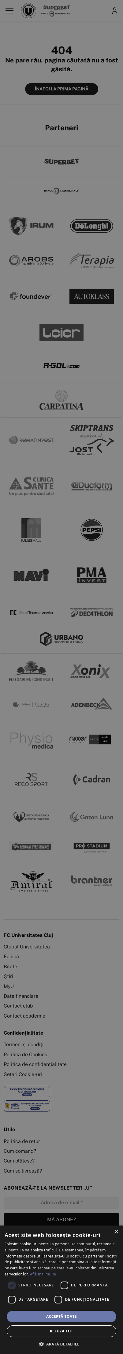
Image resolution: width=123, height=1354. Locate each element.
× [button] (116, 1232)
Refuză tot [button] (61, 1331)
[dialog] (61, 1290)
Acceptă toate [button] (61, 1316)
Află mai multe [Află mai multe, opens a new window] (43, 1274)
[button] (61, 1344)
